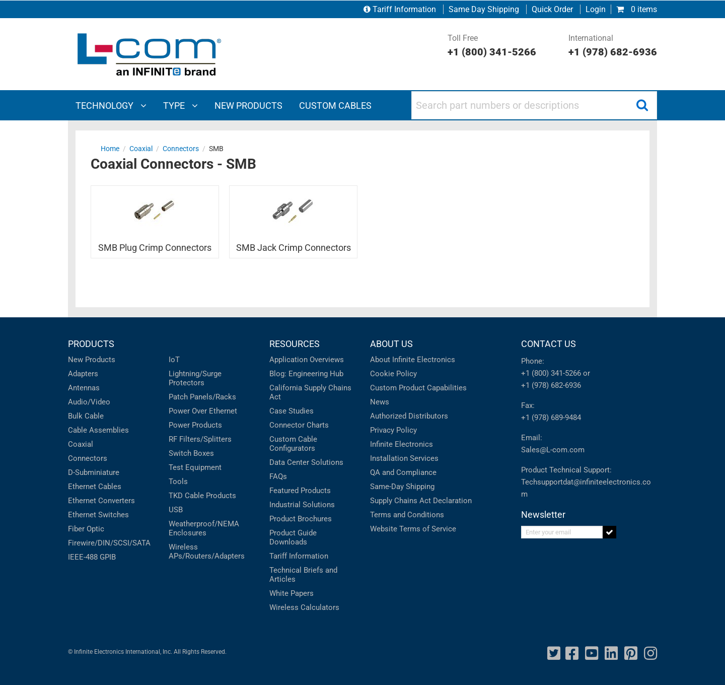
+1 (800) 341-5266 (551, 373)
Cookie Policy (393, 373)
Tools (178, 481)
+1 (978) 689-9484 (551, 417)
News (379, 401)
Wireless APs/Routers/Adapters (207, 551)
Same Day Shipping (484, 9)
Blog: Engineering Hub (306, 373)
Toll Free (492, 46)
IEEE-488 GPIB (92, 557)
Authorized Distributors (409, 416)
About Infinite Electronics (412, 359)
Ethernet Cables (94, 486)
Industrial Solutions (302, 504)
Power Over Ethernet (203, 411)
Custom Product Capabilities (418, 387)
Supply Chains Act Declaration (421, 500)
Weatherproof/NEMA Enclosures (204, 528)
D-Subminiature (93, 472)
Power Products (195, 425)
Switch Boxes (191, 453)
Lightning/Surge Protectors (195, 378)
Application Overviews (306, 359)
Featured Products (300, 490)
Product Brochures (300, 518)
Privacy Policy (393, 430)
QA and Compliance (403, 472)
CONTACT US (548, 343)
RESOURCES (294, 343)
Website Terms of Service (413, 528)
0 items (636, 9)
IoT (174, 359)
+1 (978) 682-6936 (551, 385)
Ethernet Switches (98, 514)
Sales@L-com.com (553, 449)
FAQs (278, 476)
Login (596, 9)
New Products (91, 359)
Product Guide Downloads (293, 537)
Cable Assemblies (98, 430)
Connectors (87, 458)
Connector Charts (299, 425)
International (612, 46)
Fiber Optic (86, 528)
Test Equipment (195, 467)
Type (180, 105)
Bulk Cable (86, 416)
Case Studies (291, 411)
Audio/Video (89, 401)
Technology (111, 105)
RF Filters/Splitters (200, 439)
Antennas (84, 387)
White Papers (291, 593)
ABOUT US (391, 343)
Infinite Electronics (401, 444)
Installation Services (404, 458)
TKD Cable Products (202, 495)
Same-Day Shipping (402, 486)
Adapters (83, 373)
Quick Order (552, 9)
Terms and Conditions (407, 514)
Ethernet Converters (101, 500)
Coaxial (80, 444)
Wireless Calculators (304, 607)
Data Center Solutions (306, 462)
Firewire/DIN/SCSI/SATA (109, 542)
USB (176, 509)
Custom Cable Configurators (293, 444)
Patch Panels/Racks (202, 396)
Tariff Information (401, 9)
